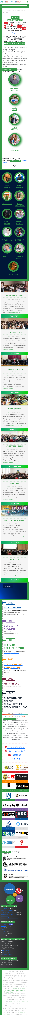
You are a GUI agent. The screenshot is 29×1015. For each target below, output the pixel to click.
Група (2, 928)
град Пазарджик (14, 467)
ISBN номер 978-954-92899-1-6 (19, 1001)
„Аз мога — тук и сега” (10, 2)
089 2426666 (15, 751)
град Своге (14, 429)
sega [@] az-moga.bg (7, 954)
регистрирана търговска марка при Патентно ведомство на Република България (15, 990)
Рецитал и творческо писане (9, 918)
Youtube (3, 931)
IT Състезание (5, 908)
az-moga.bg (4, 924)
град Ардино (14, 392)
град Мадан (14, 316)
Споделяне (15, 33)
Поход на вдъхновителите (8, 912)
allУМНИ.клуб (4, 916)
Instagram (3, 933)
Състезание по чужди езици (9, 914)
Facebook (3, 926)
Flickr (2, 929)
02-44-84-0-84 (15, 747)
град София (14, 353)
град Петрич (14, 504)
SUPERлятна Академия (7, 910)
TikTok (2, 935)
